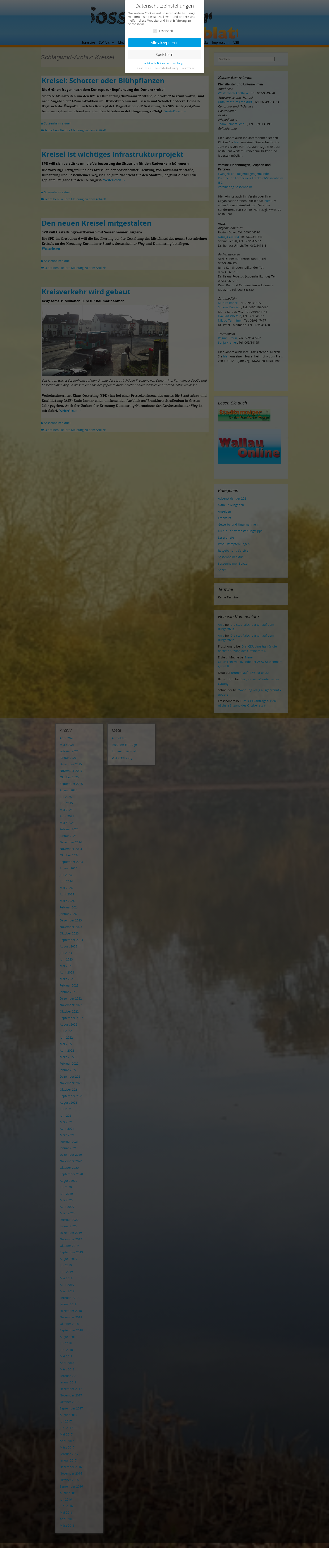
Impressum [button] (188, 68)
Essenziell (163, 31)
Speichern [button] (164, 54)
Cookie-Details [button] (144, 68)
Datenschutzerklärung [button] (167, 68)
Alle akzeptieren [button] (165, 42)
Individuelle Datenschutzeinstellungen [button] (164, 63)
